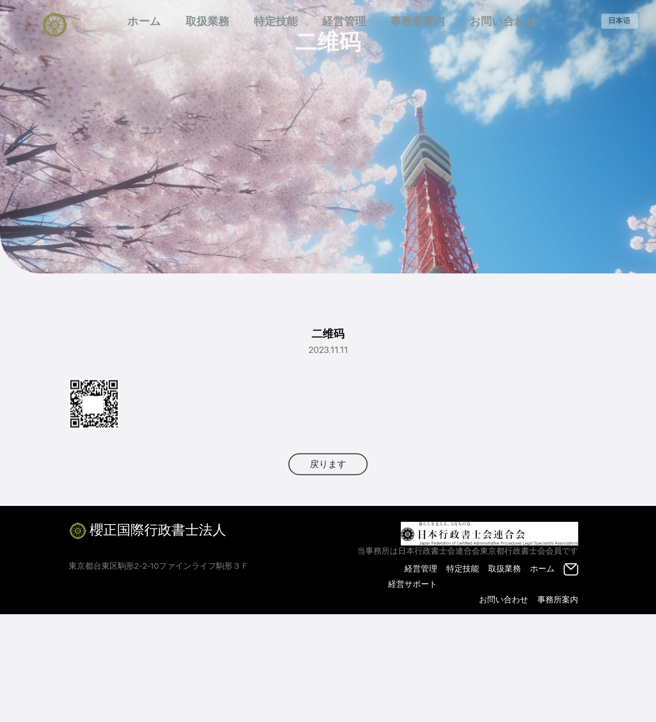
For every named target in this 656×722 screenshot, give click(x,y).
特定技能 (276, 21)
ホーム (144, 21)
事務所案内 (417, 21)
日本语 (619, 20)
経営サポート (412, 584)
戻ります (328, 479)
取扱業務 (207, 21)
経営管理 (344, 21)
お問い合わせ (503, 21)
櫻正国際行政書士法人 (147, 531)
